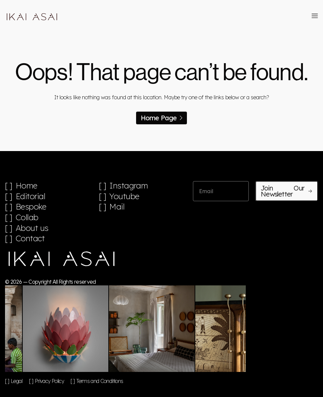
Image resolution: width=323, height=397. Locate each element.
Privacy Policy (49, 381)
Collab (27, 217)
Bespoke (31, 206)
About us (32, 228)
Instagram (128, 185)
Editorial (30, 196)
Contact (30, 238)
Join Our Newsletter (287, 191)
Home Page (162, 118)
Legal (16, 381)
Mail (116, 206)
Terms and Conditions (99, 381)
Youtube (124, 196)
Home (26, 185)
